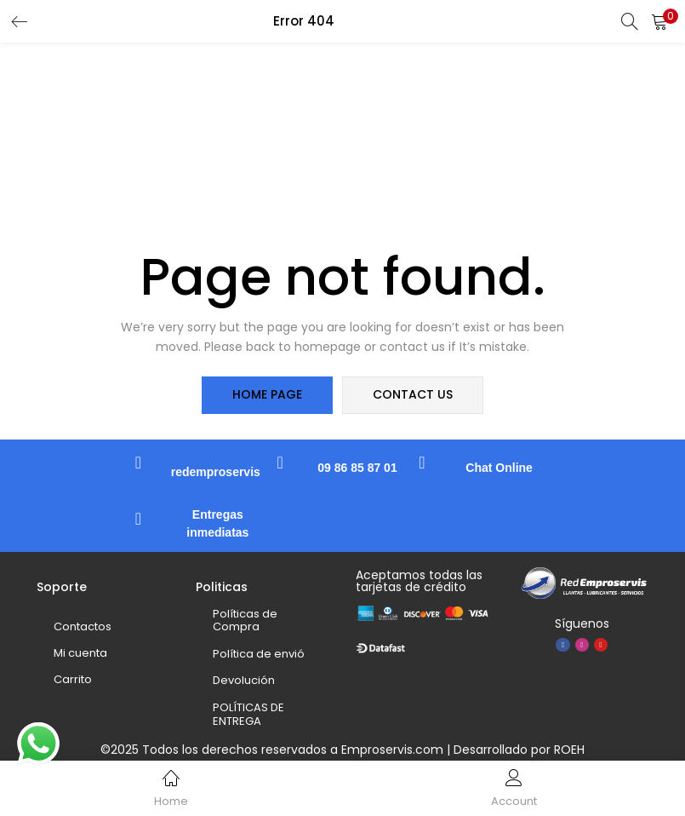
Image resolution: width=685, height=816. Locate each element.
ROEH (569, 750)
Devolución (244, 681)
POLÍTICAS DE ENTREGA (248, 714)
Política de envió (259, 654)
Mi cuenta (80, 653)
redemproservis (215, 473)
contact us (413, 395)
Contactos (82, 626)
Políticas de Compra (245, 620)
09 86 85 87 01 (357, 467)
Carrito (73, 679)
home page (268, 395)
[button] (659, 21)
